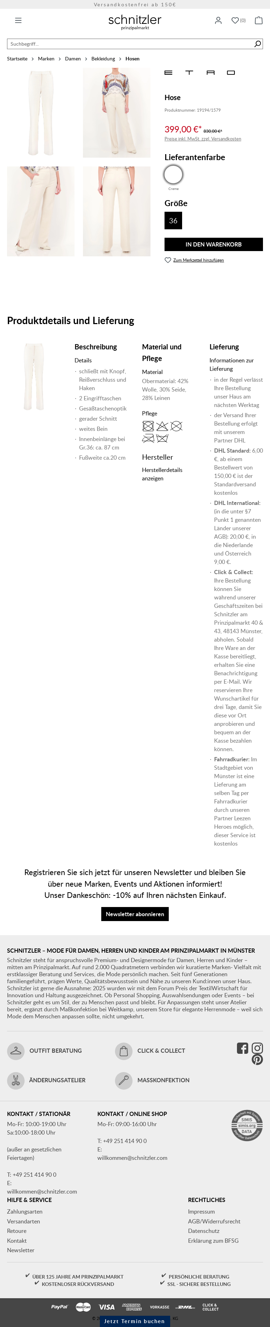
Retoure (16, 1231)
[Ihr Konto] (218, 20)
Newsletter (20, 1250)
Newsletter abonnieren (135, 914)
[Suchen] (257, 44)
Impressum (201, 1211)
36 (173, 220)
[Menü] (18, 20)
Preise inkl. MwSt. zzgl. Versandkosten (203, 139)
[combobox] (129, 44)
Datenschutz (203, 1231)
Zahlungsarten (25, 1211)
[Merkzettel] (238, 20)
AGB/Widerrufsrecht (214, 1221)
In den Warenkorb (214, 244)
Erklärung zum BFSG (213, 1240)
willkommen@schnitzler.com (42, 1191)
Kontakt (17, 1240)
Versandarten (23, 1221)
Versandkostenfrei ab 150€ (135, 4)
